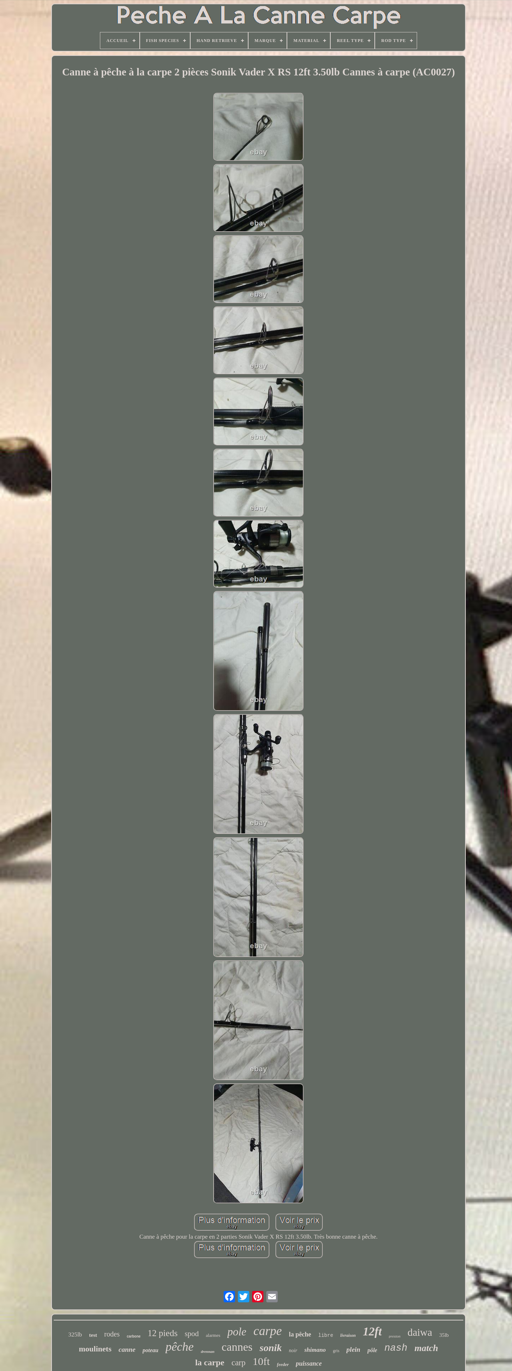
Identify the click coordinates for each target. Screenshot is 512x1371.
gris (336, 1350)
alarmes (213, 1335)
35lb (444, 1335)
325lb (75, 1334)
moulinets (95, 1348)
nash (395, 1348)
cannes (237, 1346)
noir (293, 1350)
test (93, 1335)
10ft (261, 1361)
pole (236, 1331)
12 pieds (162, 1333)
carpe (268, 1331)
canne (126, 1349)
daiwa (419, 1332)
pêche (179, 1346)
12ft (372, 1331)
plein (353, 1349)
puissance (309, 1363)
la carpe (209, 1362)
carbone (133, 1336)
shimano (315, 1349)
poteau (150, 1350)
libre (325, 1335)
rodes (111, 1334)
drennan (208, 1351)
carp (238, 1362)
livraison (348, 1335)
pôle (372, 1350)
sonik (271, 1347)
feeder (283, 1364)
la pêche (300, 1334)
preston (395, 1336)
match (426, 1348)
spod (192, 1333)
